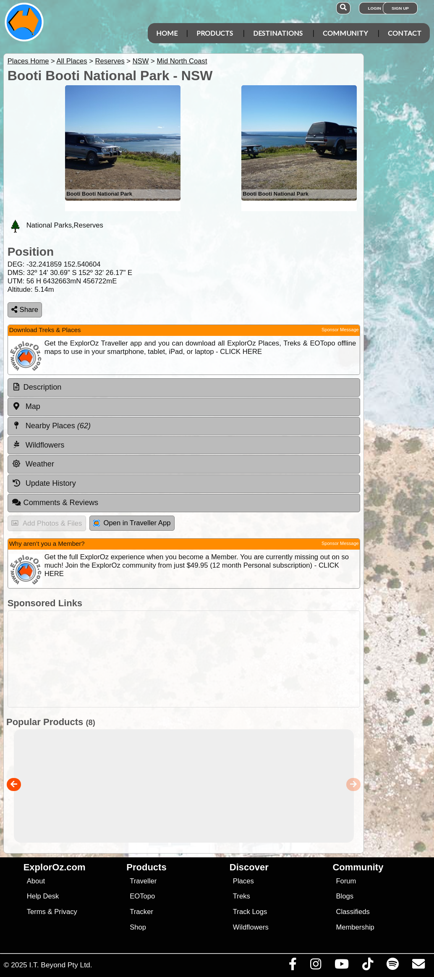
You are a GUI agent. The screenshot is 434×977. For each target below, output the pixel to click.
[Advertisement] (182, 659)
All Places (72, 61)
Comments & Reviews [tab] (55, 502)
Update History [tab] (44, 483)
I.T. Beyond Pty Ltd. (60, 965)
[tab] (184, 387)
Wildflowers (251, 927)
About (36, 881)
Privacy (65, 912)
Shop (138, 927)
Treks (241, 896)
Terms (36, 912)
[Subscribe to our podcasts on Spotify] (392, 966)
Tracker (141, 912)
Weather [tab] (33, 464)
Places (243, 881)
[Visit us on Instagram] (315, 966)
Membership (355, 927)
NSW (141, 61)
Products (214, 33)
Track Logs (250, 912)
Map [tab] (26, 406)
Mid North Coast (182, 61)
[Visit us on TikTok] (367, 966)
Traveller (143, 881)
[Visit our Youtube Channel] (341, 966)
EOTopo (142, 896)
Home (167, 33)
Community (345, 33)
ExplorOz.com (55, 867)
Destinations (278, 33)
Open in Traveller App (131, 523)
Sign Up (400, 8)
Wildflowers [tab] (38, 444)
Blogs (344, 896)
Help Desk (43, 896)
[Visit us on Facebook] (292, 966)
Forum (346, 881)
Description (43, 387)
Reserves (109, 61)
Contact (404, 33)
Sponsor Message (340, 329)
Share (24, 310)
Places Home (28, 61)
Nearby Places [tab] (51, 426)
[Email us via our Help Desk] (418, 966)
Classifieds (352, 912)
